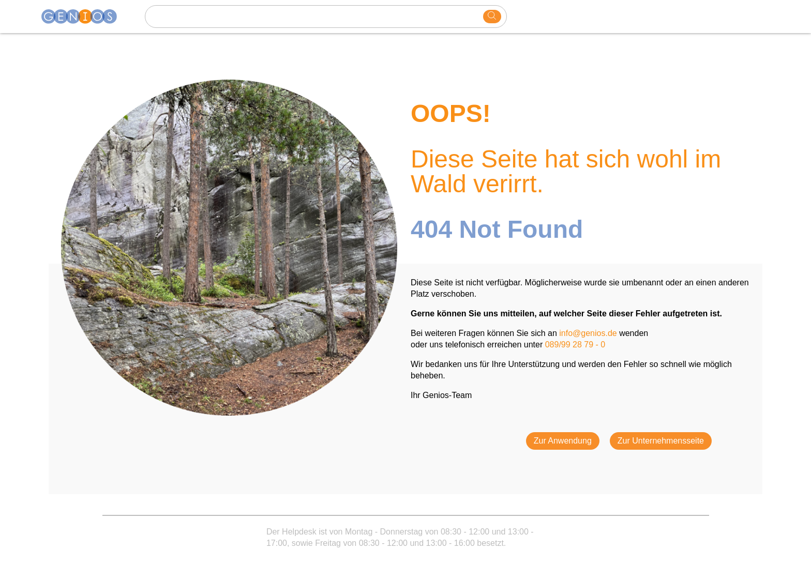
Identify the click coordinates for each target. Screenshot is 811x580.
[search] (492, 16)
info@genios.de (588, 333)
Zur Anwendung (563, 440)
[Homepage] (85, 16)
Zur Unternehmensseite (661, 440)
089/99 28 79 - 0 (575, 344)
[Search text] (315, 16)
